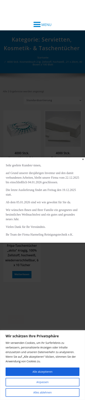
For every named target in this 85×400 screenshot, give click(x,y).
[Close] (83, 159)
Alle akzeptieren (42, 371)
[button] (46, 24)
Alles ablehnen (42, 392)
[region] (42, 365)
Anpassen (42, 382)
